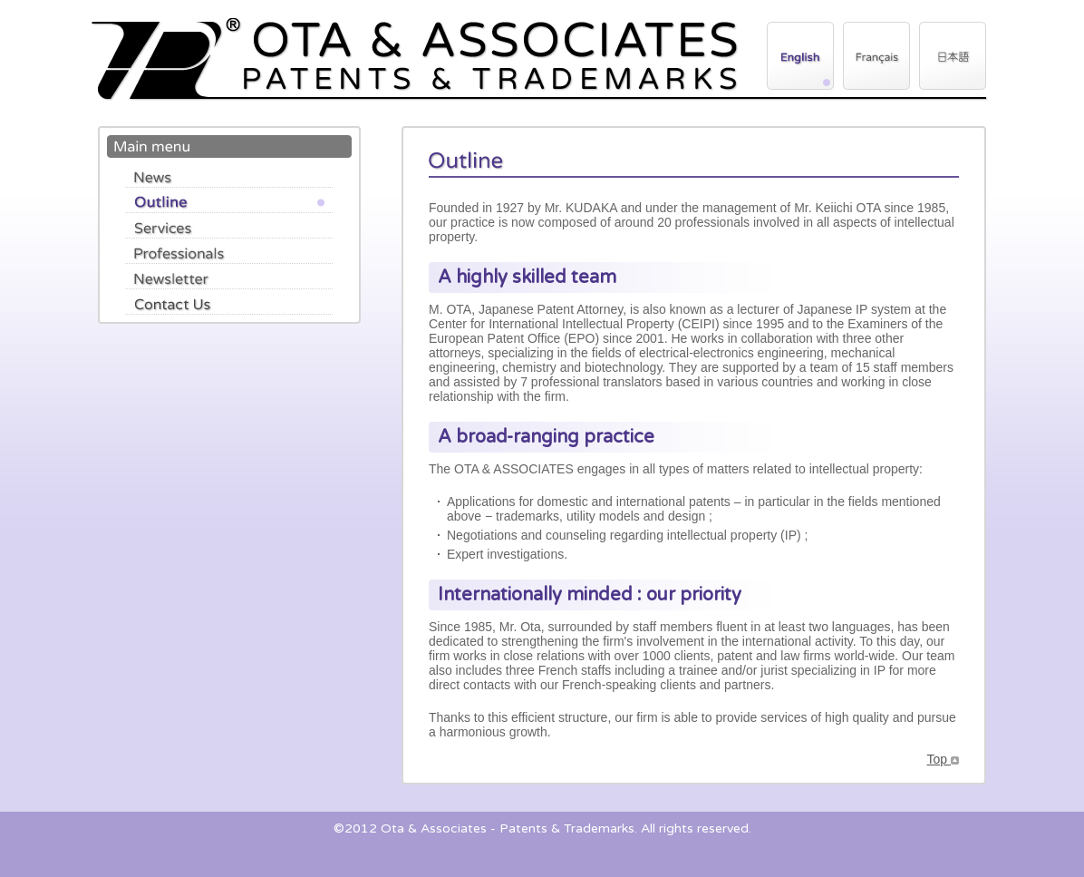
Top (943, 759)
